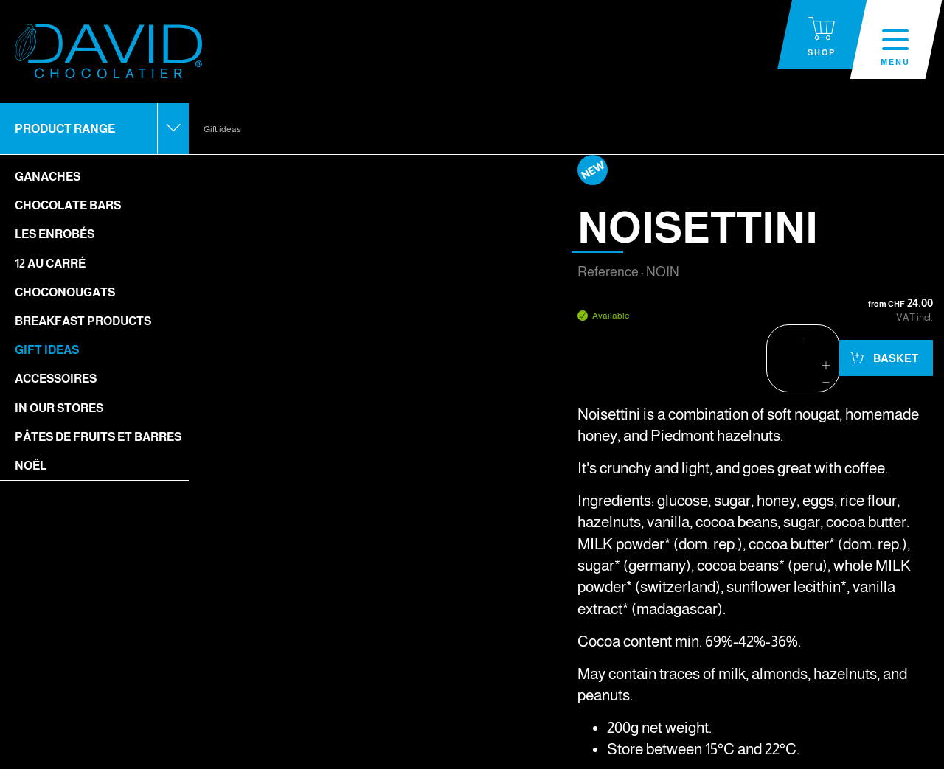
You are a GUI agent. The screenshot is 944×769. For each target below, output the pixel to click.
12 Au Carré (50, 263)
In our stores (59, 408)
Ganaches (47, 176)
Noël (30, 465)
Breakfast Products (83, 321)
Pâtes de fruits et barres (98, 437)
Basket (894, 358)
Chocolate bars (68, 205)
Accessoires (56, 378)
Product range (65, 128)
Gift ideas (47, 350)
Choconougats (65, 292)
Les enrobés (54, 234)
